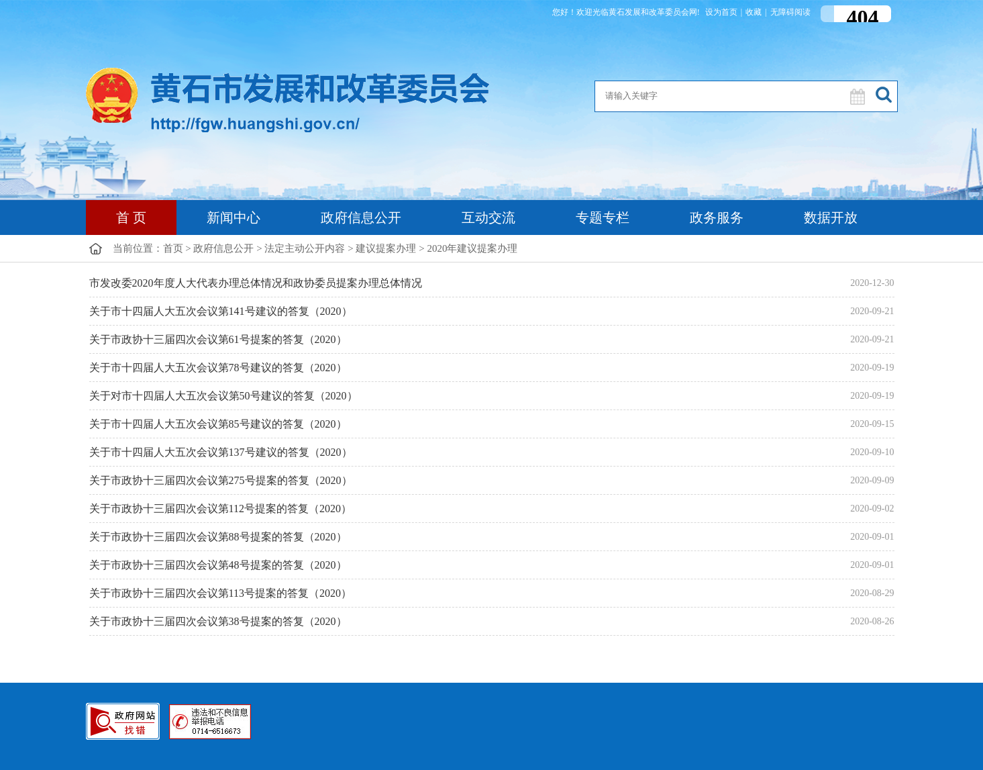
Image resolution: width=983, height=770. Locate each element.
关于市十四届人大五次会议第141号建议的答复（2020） (220, 311)
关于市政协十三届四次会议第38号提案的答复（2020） (218, 621)
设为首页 (721, 12)
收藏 (753, 12)
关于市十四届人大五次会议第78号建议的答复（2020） (218, 367)
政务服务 (716, 217)
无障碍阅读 (790, 12)
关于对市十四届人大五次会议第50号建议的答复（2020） (223, 395)
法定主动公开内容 (304, 248)
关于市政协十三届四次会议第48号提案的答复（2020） (218, 565)
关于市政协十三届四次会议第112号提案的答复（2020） (220, 508)
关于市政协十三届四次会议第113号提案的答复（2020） (220, 593)
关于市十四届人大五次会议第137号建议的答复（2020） (220, 452)
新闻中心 (233, 217)
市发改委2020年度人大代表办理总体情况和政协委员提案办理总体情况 (255, 283)
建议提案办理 (386, 248)
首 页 (131, 217)
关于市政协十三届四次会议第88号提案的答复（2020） (218, 536)
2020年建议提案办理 (472, 248)
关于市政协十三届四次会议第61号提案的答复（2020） (218, 339)
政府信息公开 (361, 217)
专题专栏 (602, 217)
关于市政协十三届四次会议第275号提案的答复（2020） (220, 480)
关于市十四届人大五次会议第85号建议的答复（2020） (218, 424)
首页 (173, 248)
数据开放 (831, 217)
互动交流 (488, 217)
